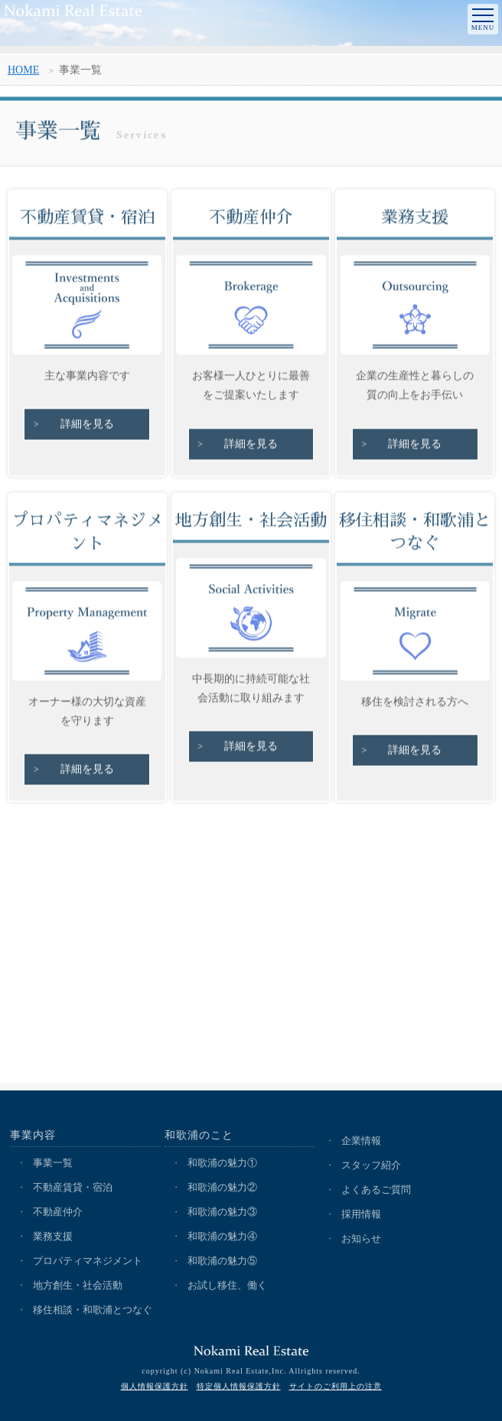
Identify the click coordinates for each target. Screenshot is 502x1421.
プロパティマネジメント (87, 1260)
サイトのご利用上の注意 (335, 1386)
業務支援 (53, 1236)
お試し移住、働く (227, 1285)
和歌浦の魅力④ (222, 1236)
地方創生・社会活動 (77, 1285)
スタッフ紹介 (371, 1165)
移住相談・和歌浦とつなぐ (92, 1309)
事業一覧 (53, 1162)
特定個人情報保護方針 (239, 1386)
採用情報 (361, 1214)
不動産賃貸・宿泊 (72, 1187)
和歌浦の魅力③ (222, 1211)
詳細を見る (87, 427)
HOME (23, 72)
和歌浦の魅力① (222, 1162)
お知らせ (361, 1238)
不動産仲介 (58, 1211)
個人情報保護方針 (154, 1386)
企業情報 (361, 1140)
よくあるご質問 (376, 1189)
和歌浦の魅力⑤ (222, 1260)
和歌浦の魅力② (222, 1187)
